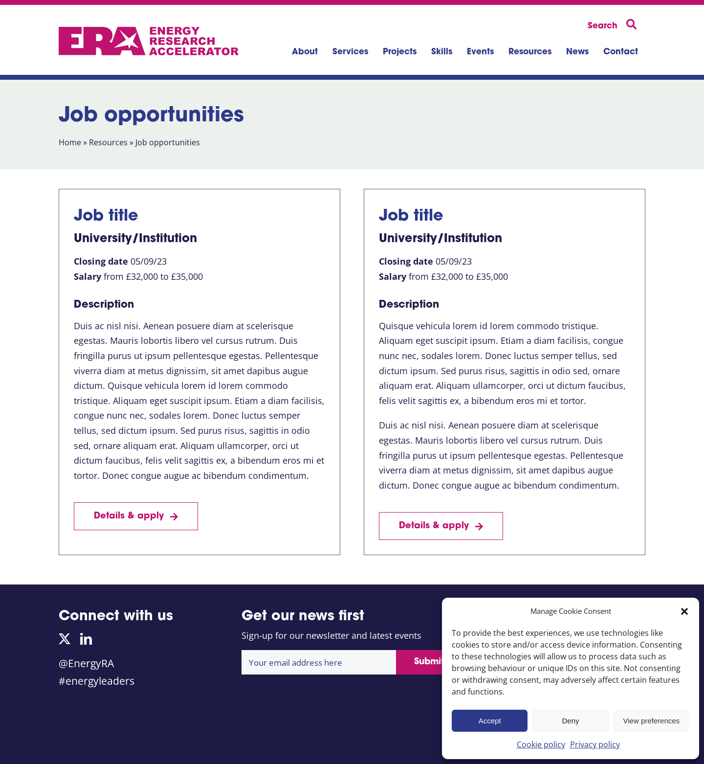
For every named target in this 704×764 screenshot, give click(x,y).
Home (70, 142)
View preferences (651, 721)
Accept (490, 721)
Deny (570, 721)
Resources (108, 142)
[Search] (614, 25)
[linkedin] (86, 639)
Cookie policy (541, 744)
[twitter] (64, 639)
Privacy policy (595, 744)
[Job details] (136, 516)
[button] (684, 611)
